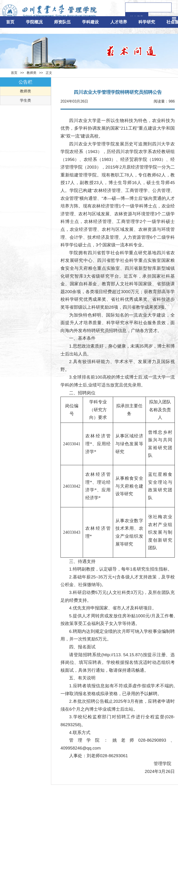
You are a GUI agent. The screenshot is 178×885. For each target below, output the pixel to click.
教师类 (31, 73)
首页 (14, 73)
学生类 (25, 100)
